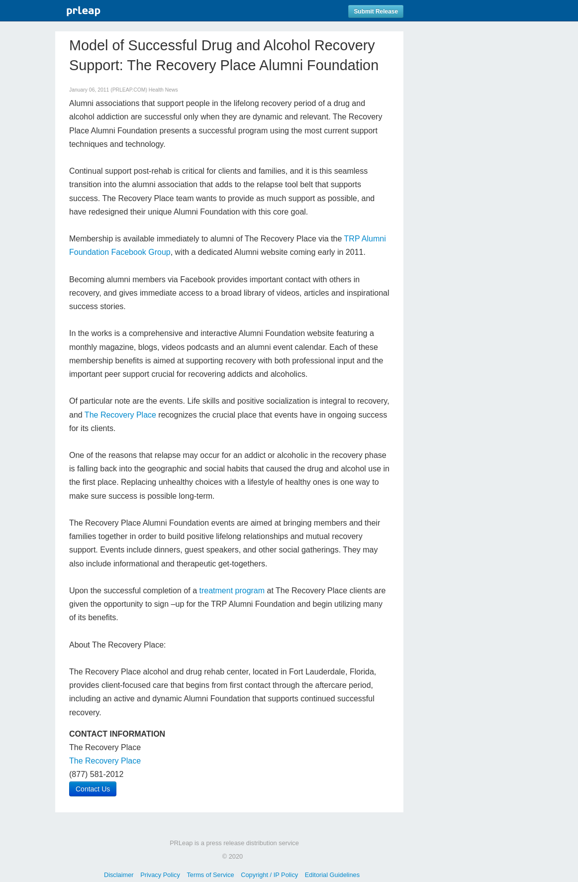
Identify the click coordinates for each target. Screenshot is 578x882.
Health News (163, 90)
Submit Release (376, 11)
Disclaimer (119, 875)
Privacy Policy (160, 875)
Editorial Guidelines (332, 875)
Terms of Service (210, 875)
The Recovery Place (120, 415)
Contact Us (93, 789)
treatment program (232, 590)
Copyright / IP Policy (269, 875)
